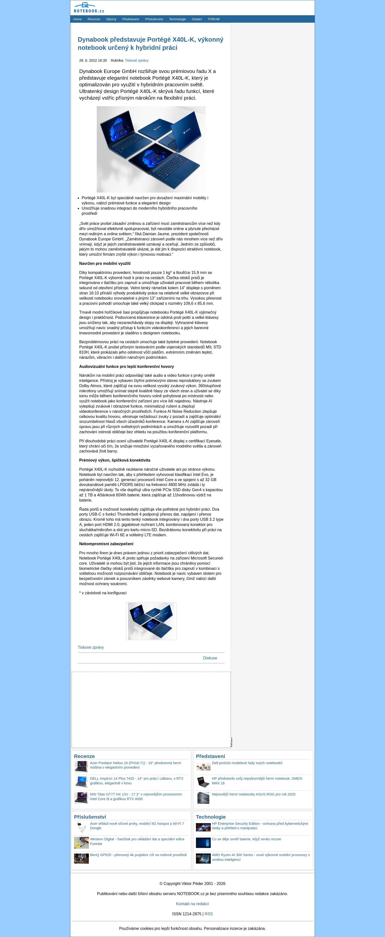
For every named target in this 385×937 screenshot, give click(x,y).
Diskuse (210, 658)
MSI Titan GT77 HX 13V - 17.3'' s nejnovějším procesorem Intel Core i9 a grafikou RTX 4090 (136, 796)
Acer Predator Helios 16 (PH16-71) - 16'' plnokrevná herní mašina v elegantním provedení (135, 765)
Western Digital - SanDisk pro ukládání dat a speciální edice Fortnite (137, 841)
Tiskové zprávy (136, 60)
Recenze (94, 19)
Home (77, 19)
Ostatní (197, 19)
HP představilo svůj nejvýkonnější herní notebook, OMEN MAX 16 (257, 780)
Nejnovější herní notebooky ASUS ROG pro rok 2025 (253, 794)
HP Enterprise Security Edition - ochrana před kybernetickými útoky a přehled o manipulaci (260, 826)
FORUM (214, 19)
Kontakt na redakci (192, 904)
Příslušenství (154, 19)
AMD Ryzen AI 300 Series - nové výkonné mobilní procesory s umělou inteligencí (261, 857)
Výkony (111, 19)
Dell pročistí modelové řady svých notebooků (247, 763)
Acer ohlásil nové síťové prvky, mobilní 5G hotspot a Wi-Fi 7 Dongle (137, 826)
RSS (209, 914)
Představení (130, 19)
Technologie (177, 19)
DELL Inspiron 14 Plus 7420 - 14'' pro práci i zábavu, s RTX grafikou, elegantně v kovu (136, 780)
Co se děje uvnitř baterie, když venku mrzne (246, 839)
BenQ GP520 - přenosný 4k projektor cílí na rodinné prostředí (138, 855)
